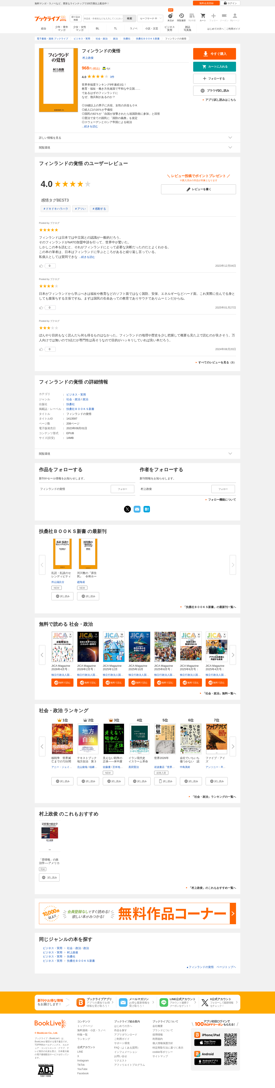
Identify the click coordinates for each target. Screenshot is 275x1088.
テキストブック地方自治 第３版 (87, 761)
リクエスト (120, 1060)
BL (97, 28)
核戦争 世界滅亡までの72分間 (61, 759)
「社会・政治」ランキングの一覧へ (213, 796)
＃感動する (99, 208)
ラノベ (134, 28)
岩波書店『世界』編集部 (168, 767)
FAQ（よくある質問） (127, 1047)
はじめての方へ (215, 28)
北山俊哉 (82, 767)
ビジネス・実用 (76, 394)
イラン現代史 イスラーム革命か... (138, 761)
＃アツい (80, 208)
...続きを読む (90, 126)
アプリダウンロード (125, 1034)
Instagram (83, 1060)
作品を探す (120, 1030)
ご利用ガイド (233, 28)
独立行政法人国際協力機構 (66, 674)
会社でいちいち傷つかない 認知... (189, 761)
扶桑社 (70, 404)
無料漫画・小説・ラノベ (91, 1030)
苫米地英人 (118, 767)
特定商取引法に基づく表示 (167, 1047)
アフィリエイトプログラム (129, 1064)
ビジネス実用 (169, 29)
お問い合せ (120, 1056)
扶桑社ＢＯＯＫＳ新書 (80, 409)
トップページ (85, 1026)
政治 (85, 399)
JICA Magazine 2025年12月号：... (113, 669)
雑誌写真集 (187, 29)
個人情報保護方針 (162, 1043)
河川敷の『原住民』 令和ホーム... (87, 576)
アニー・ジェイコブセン (65, 767)
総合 (43, 28)
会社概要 (157, 1026)
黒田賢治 (134, 767)
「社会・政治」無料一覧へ (219, 693)
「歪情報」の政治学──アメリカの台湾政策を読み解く (49, 864)
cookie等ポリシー (162, 1051)
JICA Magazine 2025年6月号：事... (190, 669)
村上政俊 (88, 57)
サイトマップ (160, 1056)
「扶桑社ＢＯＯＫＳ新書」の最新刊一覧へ (209, 607)
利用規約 (157, 1038)
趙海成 (81, 582)
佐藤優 (107, 767)
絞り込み (76, 18)
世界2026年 (161, 758)
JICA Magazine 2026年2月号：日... (88, 669)
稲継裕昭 (94, 767)
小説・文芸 (151, 28)
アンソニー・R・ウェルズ (221, 767)
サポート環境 (122, 1043)
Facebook (83, 1073)
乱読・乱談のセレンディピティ (61, 574)
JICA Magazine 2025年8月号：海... (165, 669)
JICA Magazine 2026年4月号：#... (62, 669)
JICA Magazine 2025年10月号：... (139, 669)
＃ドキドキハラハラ (55, 208)
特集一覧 (82, 1034)
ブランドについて (162, 1030)
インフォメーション (125, 1051)
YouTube (82, 1069)
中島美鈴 (185, 767)
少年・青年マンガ (61, 29)
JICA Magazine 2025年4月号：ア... (216, 669)
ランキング (83, 1038)
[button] (62, 596)
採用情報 (157, 1034)
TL (115, 28)
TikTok (81, 1064)
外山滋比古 (57, 582)
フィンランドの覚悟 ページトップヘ (211, 967)
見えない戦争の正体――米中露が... (112, 761)
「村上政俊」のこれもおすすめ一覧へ (212, 887)
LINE (80, 1051)
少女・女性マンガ (79, 29)
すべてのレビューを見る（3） (217, 362)
